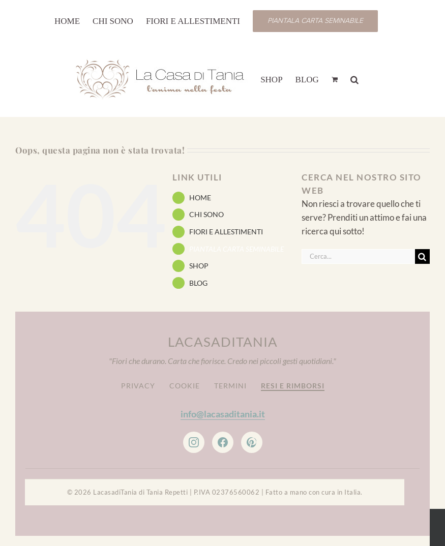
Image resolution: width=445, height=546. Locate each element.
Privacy (138, 385)
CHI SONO (206, 214)
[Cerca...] (358, 256)
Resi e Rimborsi (292, 385)
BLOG (198, 283)
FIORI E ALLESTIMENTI (226, 231)
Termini (230, 385)
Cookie (184, 385)
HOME (200, 197)
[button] (354, 78)
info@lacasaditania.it (223, 413)
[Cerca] (422, 256)
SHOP (199, 265)
